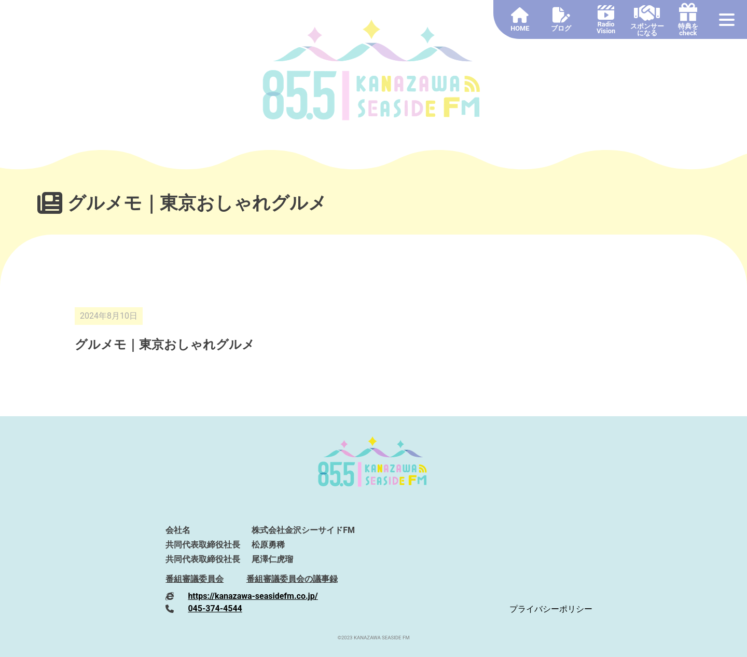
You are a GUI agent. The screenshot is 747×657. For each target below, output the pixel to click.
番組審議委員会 (194, 579)
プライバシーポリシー (550, 609)
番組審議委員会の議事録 (292, 579)
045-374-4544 (215, 608)
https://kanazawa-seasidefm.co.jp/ (252, 596)
